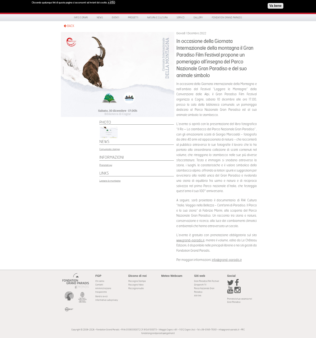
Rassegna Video (135, 285)
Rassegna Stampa (137, 281)
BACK (69, 26)
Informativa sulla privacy (106, 300)
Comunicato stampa (109, 149)
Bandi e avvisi (101, 296)
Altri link (197, 296)
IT (76, 287)
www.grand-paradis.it (190, 240)
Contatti (99, 285)
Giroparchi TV (200, 285)
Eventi (115, 17)
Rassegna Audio (136, 288)
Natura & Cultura (157, 17)
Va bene (275, 5)
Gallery (198, 17)
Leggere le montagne (110, 181)
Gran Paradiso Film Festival (206, 281)
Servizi (181, 17)
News (100, 17)
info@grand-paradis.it (227, 260)
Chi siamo (99, 281)
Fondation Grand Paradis (227, 17)
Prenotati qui (105, 165)
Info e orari (81, 17)
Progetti (133, 17)
